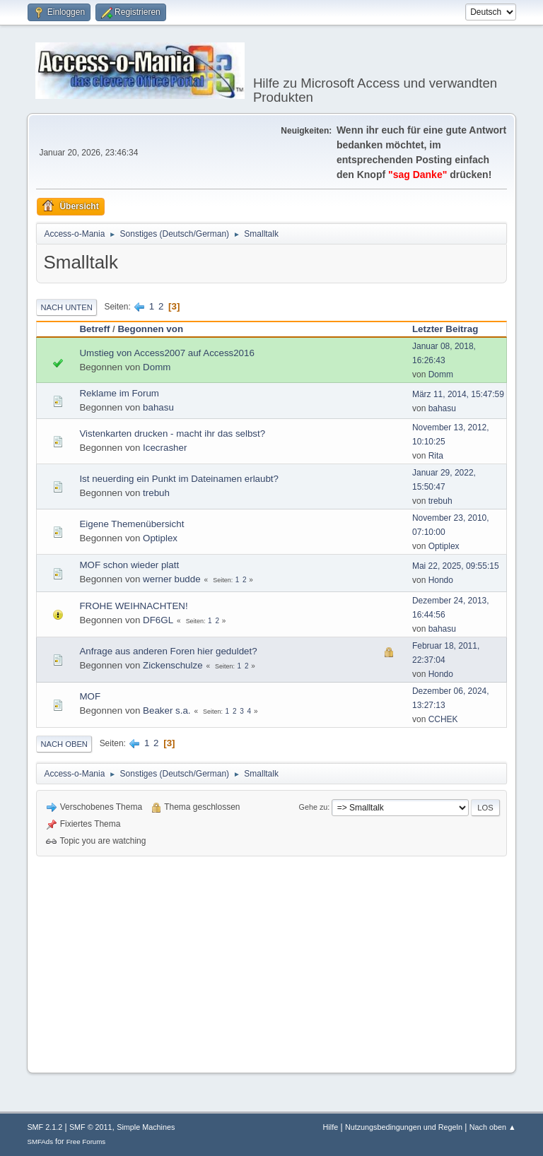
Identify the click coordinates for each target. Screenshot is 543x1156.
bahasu (158, 407)
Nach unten (66, 307)
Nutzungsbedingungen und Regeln (403, 1127)
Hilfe (331, 1127)
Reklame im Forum (119, 393)
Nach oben (64, 744)
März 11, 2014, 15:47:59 (458, 394)
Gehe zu (313, 807)
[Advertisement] (271, 962)
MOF (89, 696)
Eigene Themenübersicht (131, 524)
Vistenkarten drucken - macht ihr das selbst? (172, 433)
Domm (156, 367)
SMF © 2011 (90, 1127)
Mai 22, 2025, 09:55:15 (455, 566)
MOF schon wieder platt (129, 565)
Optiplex (160, 538)
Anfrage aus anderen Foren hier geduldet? (168, 651)
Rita (435, 456)
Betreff (94, 329)
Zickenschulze (172, 665)
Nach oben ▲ (492, 1127)
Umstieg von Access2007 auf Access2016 (166, 353)
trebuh (156, 493)
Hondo (440, 580)
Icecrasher (165, 447)
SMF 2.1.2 (44, 1127)
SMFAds (40, 1141)
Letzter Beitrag (445, 329)
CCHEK (443, 719)
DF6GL (158, 620)
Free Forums (86, 1141)
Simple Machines (146, 1127)
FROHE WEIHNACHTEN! (133, 606)
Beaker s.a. (166, 710)
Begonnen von (150, 329)
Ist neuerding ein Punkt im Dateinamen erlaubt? (179, 478)
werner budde (172, 579)
